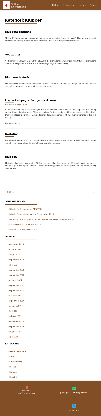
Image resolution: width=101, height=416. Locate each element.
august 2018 (15, 331)
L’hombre (83, 5)
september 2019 (16, 300)
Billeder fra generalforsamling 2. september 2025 (31, 214)
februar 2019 (15, 316)
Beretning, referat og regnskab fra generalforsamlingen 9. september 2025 (42, 219)
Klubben (56, 5)
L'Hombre (13, 366)
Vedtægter (12, 54)
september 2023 (16, 270)
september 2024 (16, 259)
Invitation (12, 134)
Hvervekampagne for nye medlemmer (32, 100)
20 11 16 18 (74, 410)
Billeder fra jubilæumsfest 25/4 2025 (26, 229)
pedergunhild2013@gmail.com (74, 392)
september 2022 (16, 275)
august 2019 (15, 306)
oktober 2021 (15, 280)
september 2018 (16, 326)
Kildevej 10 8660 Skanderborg (26, 390)
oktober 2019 (15, 295)
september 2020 (16, 290)
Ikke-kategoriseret (18, 351)
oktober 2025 (15, 249)
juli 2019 (13, 311)
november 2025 (16, 244)
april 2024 (14, 264)
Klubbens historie (17, 77)
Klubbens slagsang (18, 31)
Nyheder (94, 5)
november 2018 (16, 321)
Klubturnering (69, 5)
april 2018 (14, 336)
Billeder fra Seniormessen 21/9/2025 (25, 209)
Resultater (14, 377)
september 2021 (16, 285)
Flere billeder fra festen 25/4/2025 (25, 224)
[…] (9, 117)
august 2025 (15, 254)
